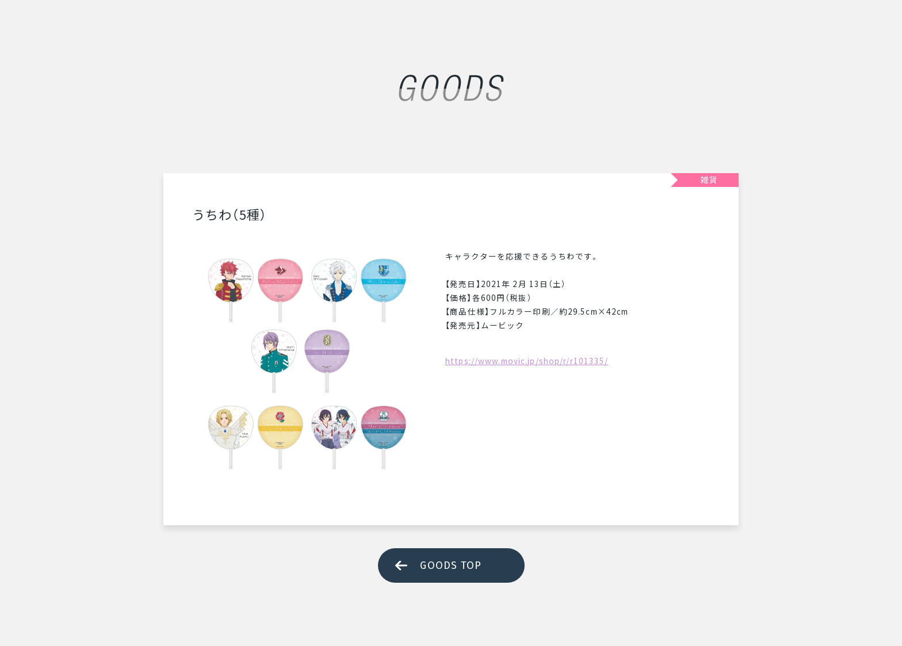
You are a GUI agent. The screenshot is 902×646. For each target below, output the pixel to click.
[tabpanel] (307, 364)
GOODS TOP (450, 565)
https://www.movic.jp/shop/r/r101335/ (527, 360)
